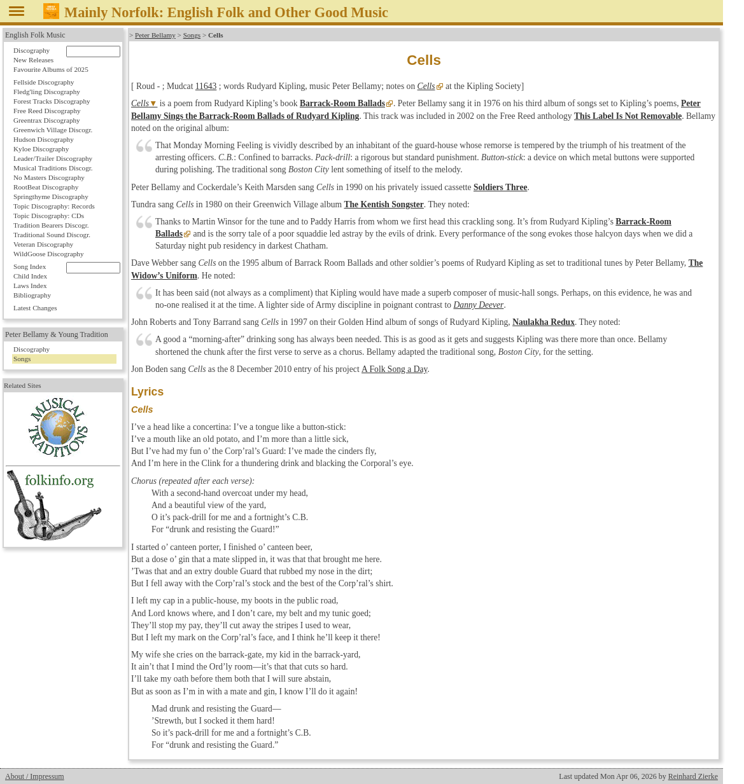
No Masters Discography (49, 177)
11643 (205, 86)
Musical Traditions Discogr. (53, 168)
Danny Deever (479, 305)
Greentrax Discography (46, 120)
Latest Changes (35, 308)
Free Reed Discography (47, 110)
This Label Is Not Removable (628, 116)
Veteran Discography (43, 244)
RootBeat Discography (45, 187)
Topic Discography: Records (54, 206)
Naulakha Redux (543, 322)
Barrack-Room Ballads (342, 103)
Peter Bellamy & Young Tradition (56, 334)
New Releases (33, 60)
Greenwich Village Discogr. (52, 130)
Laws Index (30, 285)
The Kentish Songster (383, 204)
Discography (31, 50)
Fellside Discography (43, 82)
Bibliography (32, 295)
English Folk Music (35, 35)
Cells (426, 86)
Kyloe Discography (41, 149)
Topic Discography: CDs (48, 215)
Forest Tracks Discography (51, 101)
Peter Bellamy (155, 35)
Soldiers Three (500, 187)
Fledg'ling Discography (46, 91)
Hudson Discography (43, 139)
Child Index (30, 276)
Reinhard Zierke (693, 776)
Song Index (29, 266)
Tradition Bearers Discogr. (51, 225)
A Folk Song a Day (393, 369)
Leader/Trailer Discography (52, 158)
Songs (191, 35)
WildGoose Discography (48, 254)
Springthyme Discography (50, 196)
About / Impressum (34, 776)
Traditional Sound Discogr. (51, 234)
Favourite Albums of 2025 (50, 69)
